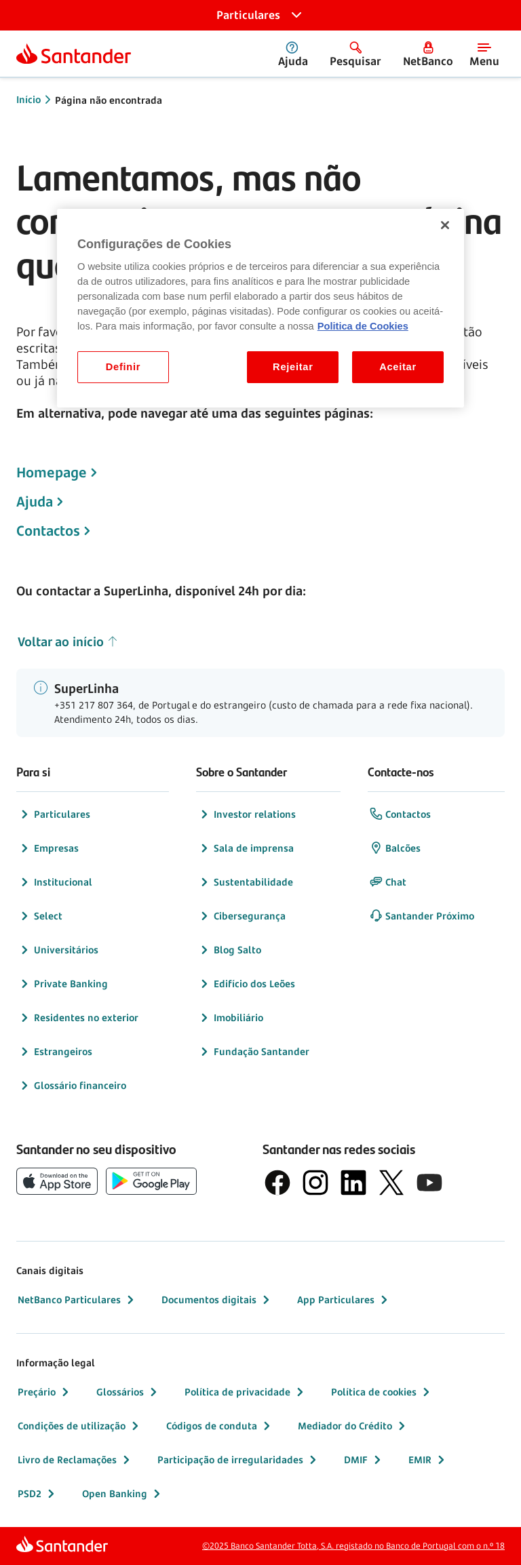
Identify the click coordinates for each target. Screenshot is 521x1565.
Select (40, 916)
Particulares (54, 814)
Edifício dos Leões (246, 984)
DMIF (364, 1460)
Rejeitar (293, 366)
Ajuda (34, 502)
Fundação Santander (253, 1052)
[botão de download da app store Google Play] (151, 1181)
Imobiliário (230, 1018)
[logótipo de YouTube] (429, 1182)
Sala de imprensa (245, 848)
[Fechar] (445, 225)
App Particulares (344, 1300)
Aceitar (398, 366)
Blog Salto (229, 950)
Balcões (395, 848)
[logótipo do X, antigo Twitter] (391, 1182)
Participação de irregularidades (238, 1460)
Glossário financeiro (72, 1085)
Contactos (48, 531)
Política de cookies (382, 1392)
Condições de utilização (80, 1426)
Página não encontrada (108, 100)
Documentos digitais (217, 1300)
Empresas (48, 848)
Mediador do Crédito (353, 1426)
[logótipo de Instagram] (315, 1182)
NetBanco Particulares (77, 1300)
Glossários (128, 1392)
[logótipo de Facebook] (277, 1182)
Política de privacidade (246, 1392)
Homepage (51, 472)
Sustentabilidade (245, 882)
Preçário (45, 1392)
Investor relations (246, 814)
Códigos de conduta (219, 1426)
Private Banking (63, 984)
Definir (123, 366)
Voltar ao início (68, 642)
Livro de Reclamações (75, 1460)
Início (28, 99)
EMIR (428, 1460)
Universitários (58, 950)
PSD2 (38, 1494)
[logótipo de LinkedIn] (353, 1182)
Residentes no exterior (78, 1018)
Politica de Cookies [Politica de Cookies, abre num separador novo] (362, 326)
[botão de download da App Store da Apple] (57, 1181)
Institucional (55, 882)
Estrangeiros (55, 1052)
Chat (387, 882)
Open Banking (122, 1494)
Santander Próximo (421, 916)
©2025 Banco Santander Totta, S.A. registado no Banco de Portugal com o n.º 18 (353, 1545)
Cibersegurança (241, 916)
